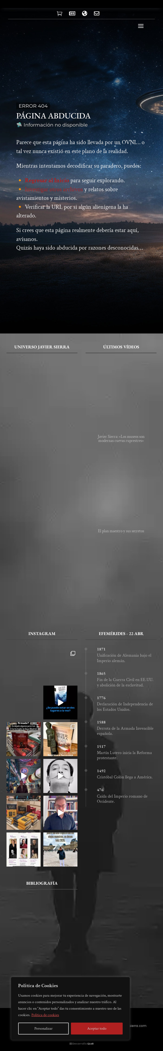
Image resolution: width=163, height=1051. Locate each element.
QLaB (90, 1043)
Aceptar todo (96, 1028)
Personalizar (43, 1028)
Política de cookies (45, 1015)
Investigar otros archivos (54, 189)
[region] (70, 1008)
